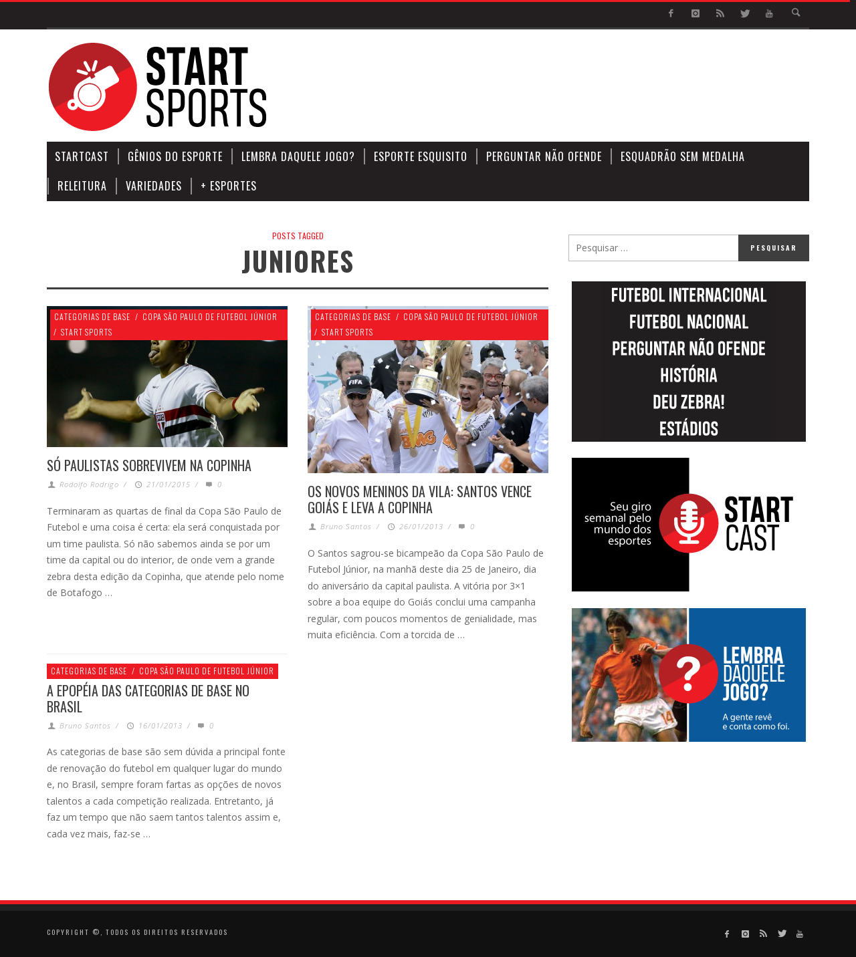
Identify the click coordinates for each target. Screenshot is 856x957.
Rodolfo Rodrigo (89, 484)
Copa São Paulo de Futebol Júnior (210, 316)
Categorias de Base (92, 316)
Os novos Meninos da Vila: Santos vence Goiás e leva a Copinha (420, 499)
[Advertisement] (565, 87)
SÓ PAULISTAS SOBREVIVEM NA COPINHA (149, 465)
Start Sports (86, 331)
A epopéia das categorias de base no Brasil (148, 698)
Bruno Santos (346, 526)
